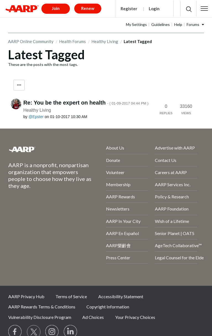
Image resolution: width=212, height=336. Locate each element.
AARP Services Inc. (172, 184)
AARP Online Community (31, 41)
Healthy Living (104, 41)
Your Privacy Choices (135, 317)
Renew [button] (87, 8)
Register (129, 8)
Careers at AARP (171, 172)
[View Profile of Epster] (36, 116)
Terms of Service (71, 296)
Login (154, 8)
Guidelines (160, 24)
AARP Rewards (120, 196)
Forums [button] (193, 24)
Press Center (118, 257)
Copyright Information (107, 306)
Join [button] (56, 8)
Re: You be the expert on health (86, 103)
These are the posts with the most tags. (43, 64)
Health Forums (72, 41)
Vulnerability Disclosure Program (39, 317)
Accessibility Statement (120, 296)
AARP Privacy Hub (26, 296)
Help (178, 24)
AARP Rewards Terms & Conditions (41, 306)
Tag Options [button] (19, 85)
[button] (204, 9)
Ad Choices (93, 317)
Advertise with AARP (175, 147)
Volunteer (115, 172)
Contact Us (165, 160)
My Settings (136, 24)
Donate (113, 160)
